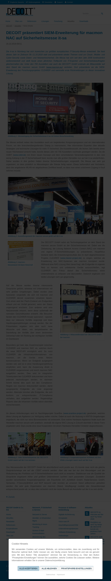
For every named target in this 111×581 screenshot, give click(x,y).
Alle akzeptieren (28, 568)
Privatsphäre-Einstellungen (76, 568)
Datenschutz (50, 574)
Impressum (61, 574)
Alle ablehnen (49, 568)
